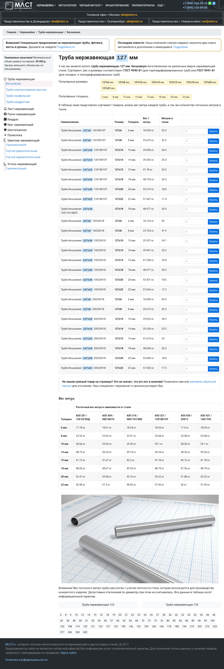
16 (101, 615)
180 (177, 626)
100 (212, 620)
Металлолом (67, 5)
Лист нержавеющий (21, 108)
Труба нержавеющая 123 (98, 604)
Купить (213, 131)
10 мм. (127, 97)
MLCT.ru (10, 644)
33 (182, 615)
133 (116, 626)
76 (161, 620)
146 (131, 626)
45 (67, 620)
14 (88, 615)
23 (138, 615)
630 (85, 632)
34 (188, 615)
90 (199, 620)
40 (213, 615)
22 (132, 615)
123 (100, 626)
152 (138, 626)
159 (146, 626)
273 (207, 626)
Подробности (66, 47)
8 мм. (116, 97)
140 (123, 626)
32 (176, 615)
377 (62, 632)
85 (180, 620)
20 (120, 615)
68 (136, 620)
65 (130, 620)
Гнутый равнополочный (21, 151)
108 (70, 626)
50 (80, 620)
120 (85, 626)
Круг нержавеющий (20, 124)
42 (61, 620)
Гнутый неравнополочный (23, 157)
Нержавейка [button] (45, 5)
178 (169, 626)
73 (149, 620)
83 (174, 620)
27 (157, 615)
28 (163, 615)
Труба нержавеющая (21, 79)
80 (168, 620)
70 (143, 620)
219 (192, 626)
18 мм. (162, 97)
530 (77, 632)
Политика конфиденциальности (26, 659)
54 (99, 620)
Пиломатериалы (143, 5)
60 (118, 620)
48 (74, 620)
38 (207, 615)
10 (76, 615)
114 (77, 626)
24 (145, 615)
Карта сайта (68, 652)
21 (126, 615)
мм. (108, 82)
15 (95, 615)
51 (86, 620)
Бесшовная (13, 83)
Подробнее (180, 47)
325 (215, 626)
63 (124, 620)
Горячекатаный (16, 145)
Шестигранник (17, 129)
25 (151, 615)
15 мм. (151, 97)
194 (184, 626)
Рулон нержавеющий (21, 114)
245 (200, 626)
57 (111, 620)
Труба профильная (18, 95)
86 (186, 620)
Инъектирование (117, 5)
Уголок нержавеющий (22, 164)
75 (155, 620)
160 (154, 626)
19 (113, 615)
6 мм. (105, 97)
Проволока (15, 135)
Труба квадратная (18, 102)
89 (193, 620)
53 (93, 620)
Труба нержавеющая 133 (182, 604)
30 (170, 615)
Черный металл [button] (90, 5)
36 (201, 615)
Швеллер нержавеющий (24, 140)
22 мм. (186, 97)
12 (82, 615)
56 (105, 620)
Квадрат (13, 119)
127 (108, 626)
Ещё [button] (160, 5)
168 (161, 626)
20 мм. (174, 97)
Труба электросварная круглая (26, 89)
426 (70, 632)
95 (205, 620)
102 (62, 626)
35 (195, 615)
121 (93, 626)
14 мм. (139, 97)
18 (107, 615)
